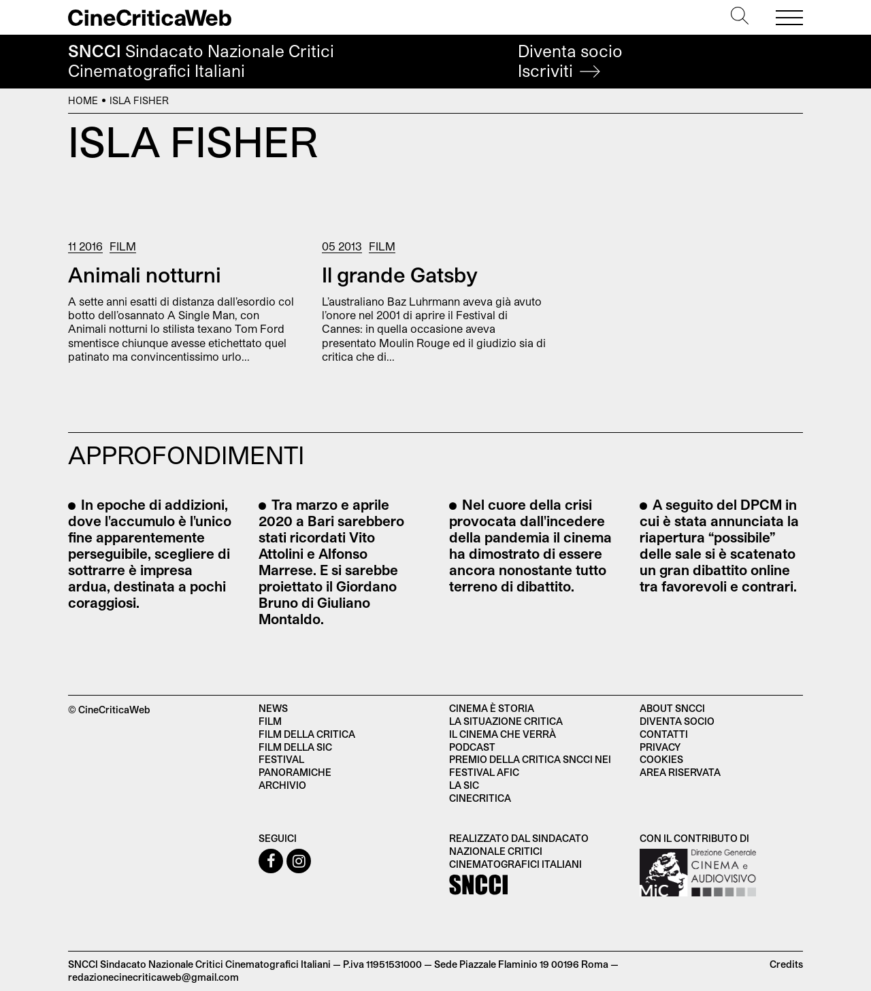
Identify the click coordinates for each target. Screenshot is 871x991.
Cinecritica (480, 798)
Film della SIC (295, 747)
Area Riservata (680, 772)
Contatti (664, 734)
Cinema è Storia (491, 708)
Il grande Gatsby (400, 274)
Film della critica (307, 734)
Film (123, 246)
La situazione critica (506, 721)
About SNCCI (672, 708)
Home (83, 100)
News (273, 708)
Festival (281, 759)
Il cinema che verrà (502, 734)
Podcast (472, 747)
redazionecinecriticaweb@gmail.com (153, 977)
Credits (786, 964)
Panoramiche (295, 772)
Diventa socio (570, 61)
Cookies (661, 759)
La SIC (464, 785)
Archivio (282, 785)
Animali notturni (144, 274)
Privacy (660, 747)
